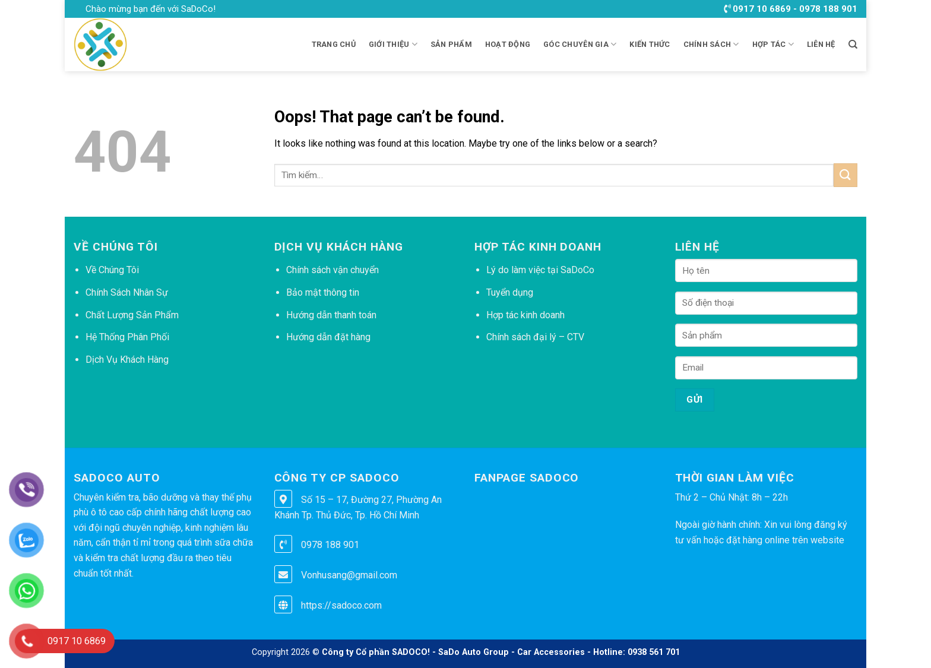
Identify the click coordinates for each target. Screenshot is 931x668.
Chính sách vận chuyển (332, 270)
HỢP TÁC (773, 44)
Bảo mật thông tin (322, 292)
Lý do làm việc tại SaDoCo (540, 270)
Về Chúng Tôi (112, 270)
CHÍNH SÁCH (711, 44)
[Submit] (845, 174)
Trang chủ (334, 44)
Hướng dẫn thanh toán (331, 315)
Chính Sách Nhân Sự (127, 292)
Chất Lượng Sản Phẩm (132, 315)
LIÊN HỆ (821, 44)
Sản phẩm (451, 44)
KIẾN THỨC (649, 44)
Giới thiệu (393, 44)
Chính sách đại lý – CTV (535, 337)
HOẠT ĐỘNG (507, 44)
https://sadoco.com (341, 605)
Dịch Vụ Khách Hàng (127, 359)
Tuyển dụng (509, 292)
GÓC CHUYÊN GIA (579, 44)
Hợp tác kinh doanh (525, 315)
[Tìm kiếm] (852, 44)
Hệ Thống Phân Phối (127, 337)
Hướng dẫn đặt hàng (328, 337)
